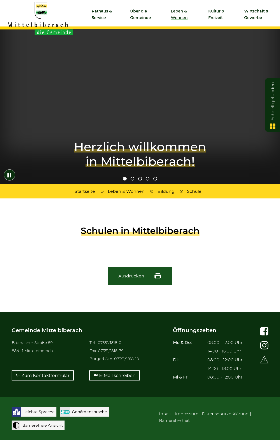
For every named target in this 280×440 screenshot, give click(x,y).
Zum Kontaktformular (45, 375)
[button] (103, 16)
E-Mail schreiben (117, 375)
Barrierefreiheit (174, 420)
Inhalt (165, 413)
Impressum (186, 413)
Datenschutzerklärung (225, 413)
